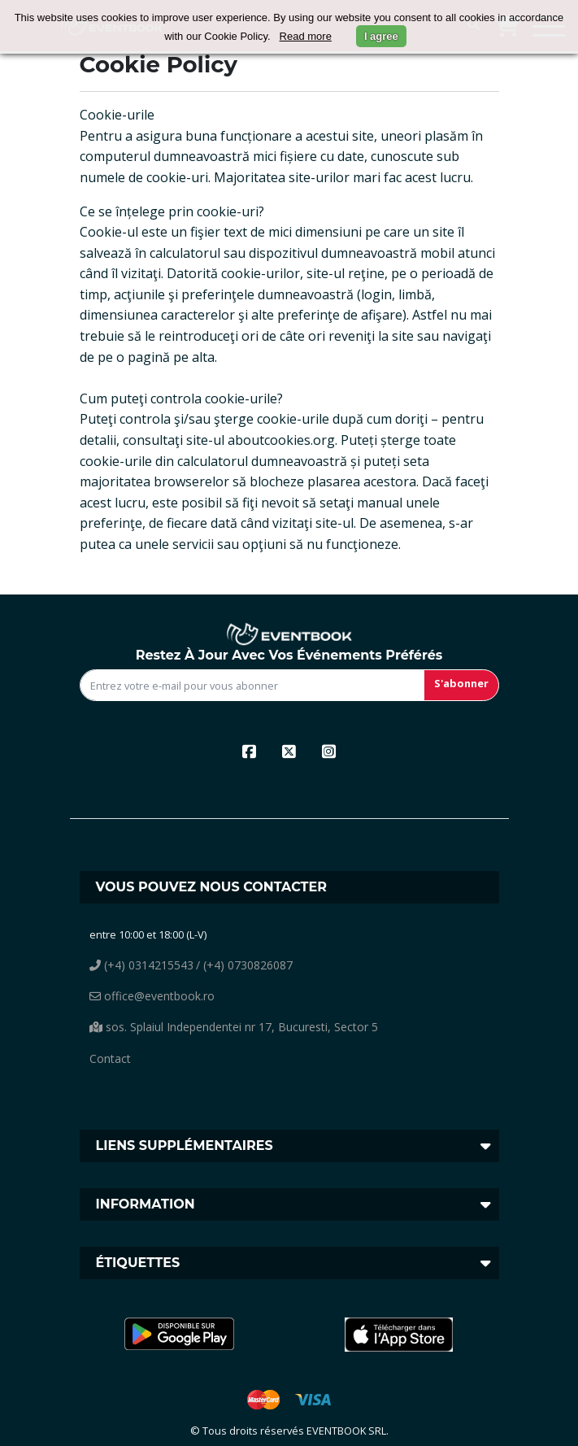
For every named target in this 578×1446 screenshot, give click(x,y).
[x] (289, 751)
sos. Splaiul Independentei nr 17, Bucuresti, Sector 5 (233, 1026)
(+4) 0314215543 (141, 965)
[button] (179, 1334)
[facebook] (249, 751)
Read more (306, 36)
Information (145, 1204)
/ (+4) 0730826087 (244, 965)
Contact (110, 1058)
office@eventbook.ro (152, 996)
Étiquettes (138, 1262)
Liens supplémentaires (184, 1145)
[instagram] (329, 751)
